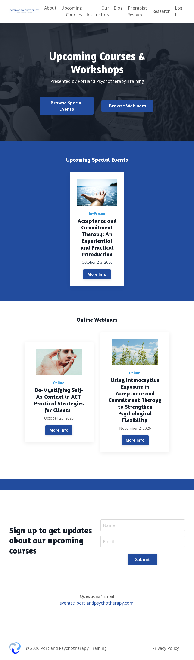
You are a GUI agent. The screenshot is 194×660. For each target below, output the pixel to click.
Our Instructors (98, 11)
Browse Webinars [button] (127, 106)
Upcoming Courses (71, 11)
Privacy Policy (165, 648)
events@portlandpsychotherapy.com (96, 603)
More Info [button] (97, 274)
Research (161, 11)
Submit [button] (142, 560)
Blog (118, 8)
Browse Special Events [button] (66, 106)
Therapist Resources (137, 11)
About (50, 8)
